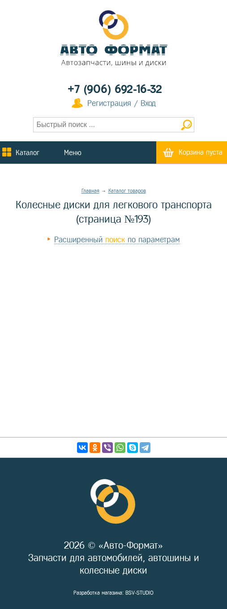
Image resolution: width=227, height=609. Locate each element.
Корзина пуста (201, 152)
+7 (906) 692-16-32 (115, 89)
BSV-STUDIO (139, 593)
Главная (90, 191)
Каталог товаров (127, 191)
